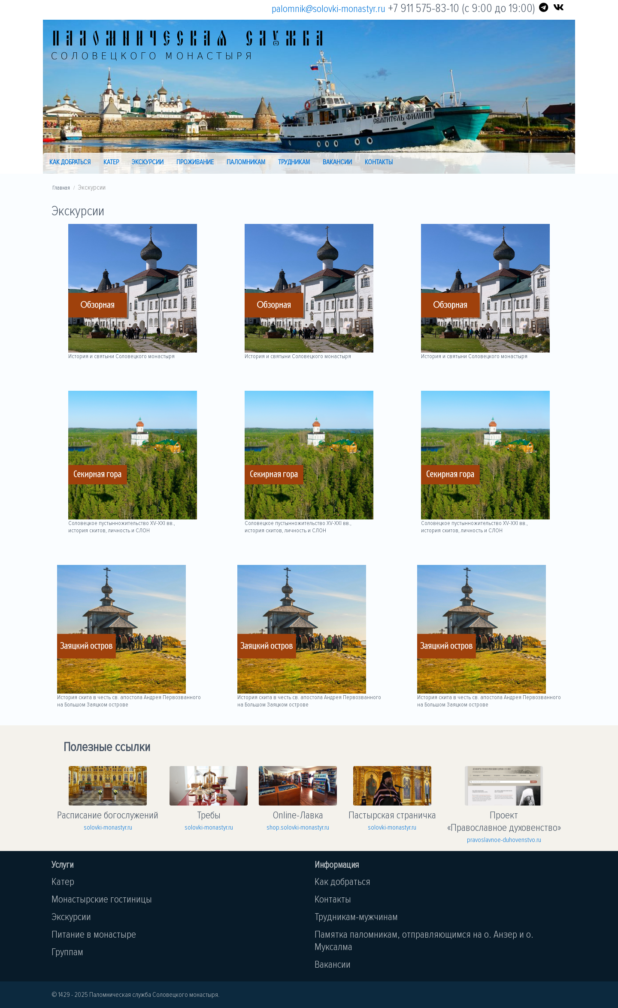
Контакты (379, 162)
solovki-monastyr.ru (108, 827)
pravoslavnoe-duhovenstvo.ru (504, 840)
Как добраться (70, 162)
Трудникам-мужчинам (356, 917)
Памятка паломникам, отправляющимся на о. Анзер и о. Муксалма (424, 940)
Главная (61, 187)
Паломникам (246, 162)
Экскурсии (148, 162)
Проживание (195, 162)
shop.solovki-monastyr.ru (298, 827)
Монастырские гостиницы (102, 899)
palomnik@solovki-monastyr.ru (328, 9)
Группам (67, 952)
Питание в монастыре (94, 934)
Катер (111, 162)
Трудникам (294, 162)
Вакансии (337, 162)
